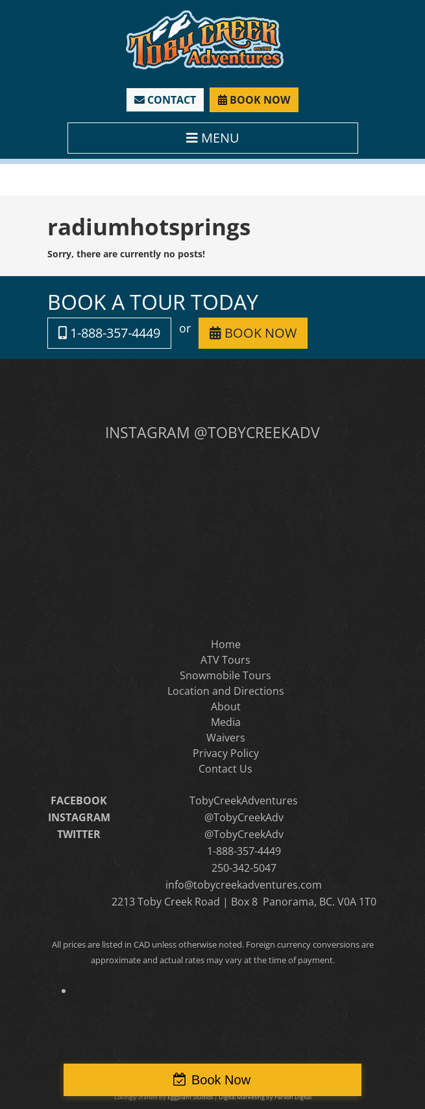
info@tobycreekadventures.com (243, 885)
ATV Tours (225, 660)
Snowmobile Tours (225, 675)
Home (226, 644)
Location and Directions (225, 691)
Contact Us (225, 769)
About (226, 706)
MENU (212, 137)
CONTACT (165, 100)
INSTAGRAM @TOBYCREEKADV (212, 432)
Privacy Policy (226, 753)
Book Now (220, 1080)
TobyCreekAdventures (243, 800)
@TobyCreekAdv (244, 817)
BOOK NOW (254, 100)
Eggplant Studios (190, 1097)
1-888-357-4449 (109, 333)
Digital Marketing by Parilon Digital (265, 1097)
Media (226, 722)
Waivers (225, 737)
